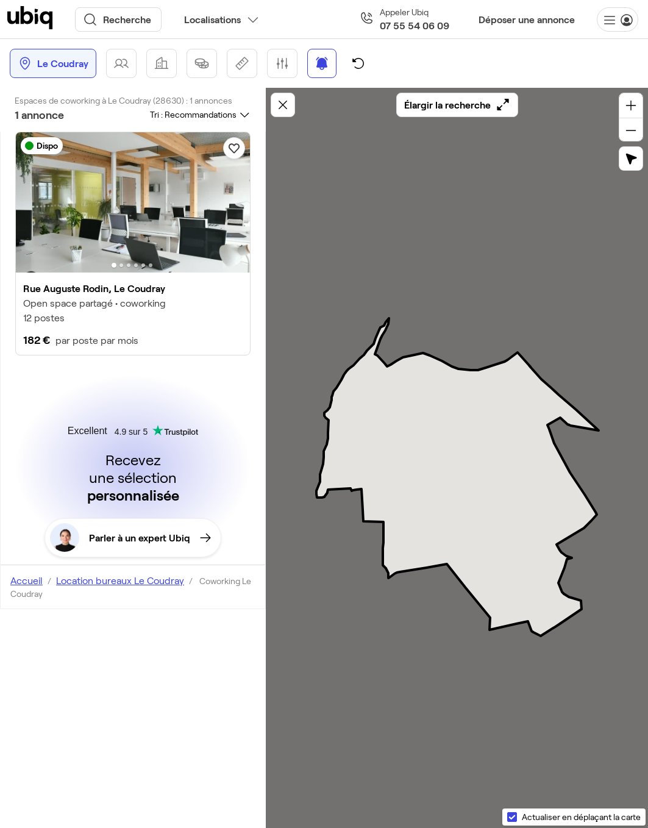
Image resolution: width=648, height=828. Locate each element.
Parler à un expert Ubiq (130, 537)
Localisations (212, 19)
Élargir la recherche (457, 105)
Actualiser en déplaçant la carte (581, 817)
